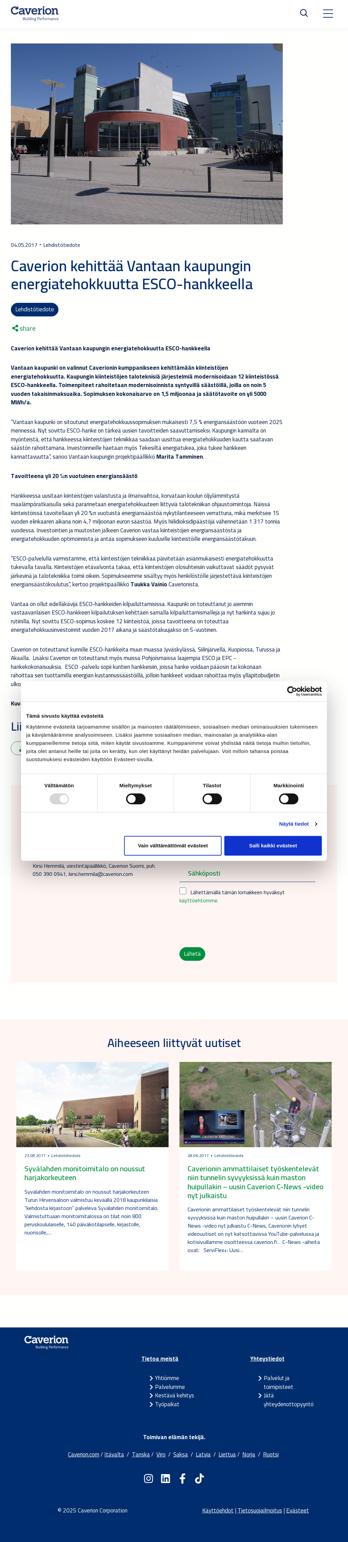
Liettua (227, 1454)
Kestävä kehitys (174, 1395)
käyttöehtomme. (199, 900)
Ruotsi (271, 1454)
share (24, 328)
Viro (161, 1454)
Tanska (141, 1454)
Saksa (180, 1454)
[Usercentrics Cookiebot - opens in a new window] (292, 691)
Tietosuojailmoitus (260, 1510)
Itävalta (114, 1454)
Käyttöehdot (217, 1510)
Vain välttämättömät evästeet (173, 845)
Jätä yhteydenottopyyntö (289, 1400)
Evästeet (297, 1510)
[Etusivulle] (34, 13)
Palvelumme (170, 1386)
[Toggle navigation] (328, 13)
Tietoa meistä (159, 1358)
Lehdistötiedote (34, 309)
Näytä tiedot (294, 824)
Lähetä (192, 953)
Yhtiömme (167, 1378)
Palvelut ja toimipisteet (278, 1382)
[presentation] (231, 926)
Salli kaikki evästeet (273, 845)
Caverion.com (83, 1454)
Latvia (203, 1454)
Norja (248, 1454)
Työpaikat (167, 1404)
